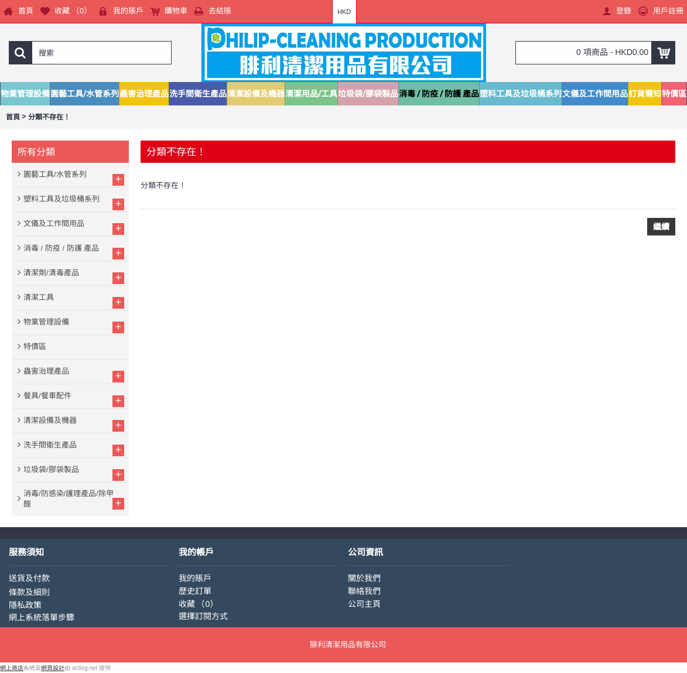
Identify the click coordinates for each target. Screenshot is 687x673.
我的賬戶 (195, 578)
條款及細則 (29, 592)
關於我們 (364, 578)
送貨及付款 (29, 578)
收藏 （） (198, 604)
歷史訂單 (195, 591)
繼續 (661, 226)
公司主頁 (364, 604)
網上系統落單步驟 (41, 617)
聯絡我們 (364, 591)
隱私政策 (25, 605)
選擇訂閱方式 (203, 616)
